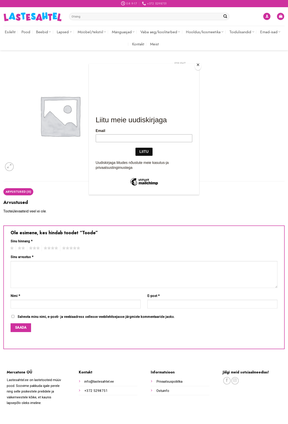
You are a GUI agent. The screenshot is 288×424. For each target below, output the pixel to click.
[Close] (198, 65)
